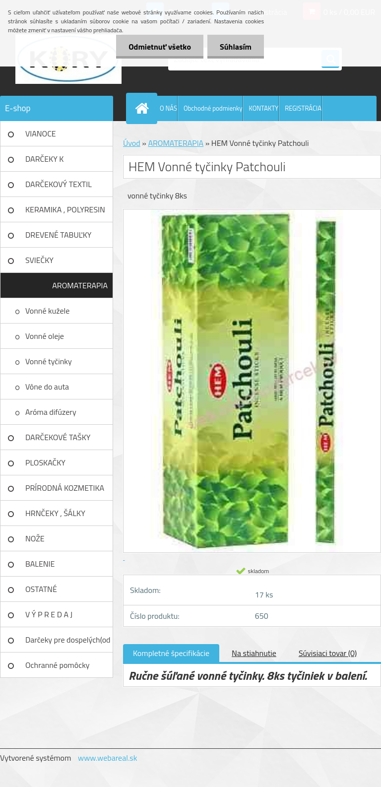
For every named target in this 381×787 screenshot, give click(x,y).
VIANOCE (40, 133)
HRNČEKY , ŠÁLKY (55, 513)
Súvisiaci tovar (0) (328, 653)
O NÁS (168, 108)
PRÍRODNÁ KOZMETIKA (64, 488)
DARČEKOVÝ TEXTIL (58, 184)
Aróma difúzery (50, 412)
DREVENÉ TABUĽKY (58, 235)
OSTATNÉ (41, 589)
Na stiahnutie (254, 653)
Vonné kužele (47, 311)
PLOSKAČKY (45, 462)
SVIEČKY (39, 260)
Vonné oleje (44, 336)
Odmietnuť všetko (159, 47)
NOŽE (35, 538)
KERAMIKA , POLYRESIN (65, 209)
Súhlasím (236, 47)
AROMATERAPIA (80, 285)
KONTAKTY (264, 108)
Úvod (131, 143)
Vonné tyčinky (48, 361)
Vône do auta (47, 387)
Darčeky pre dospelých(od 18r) (68, 643)
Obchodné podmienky (213, 108)
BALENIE (40, 564)
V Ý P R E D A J (48, 614)
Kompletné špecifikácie (171, 653)
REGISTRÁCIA (303, 108)
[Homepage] (143, 108)
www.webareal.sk (107, 758)
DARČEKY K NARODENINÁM (52, 162)
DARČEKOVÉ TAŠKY (57, 437)
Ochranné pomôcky (57, 665)
